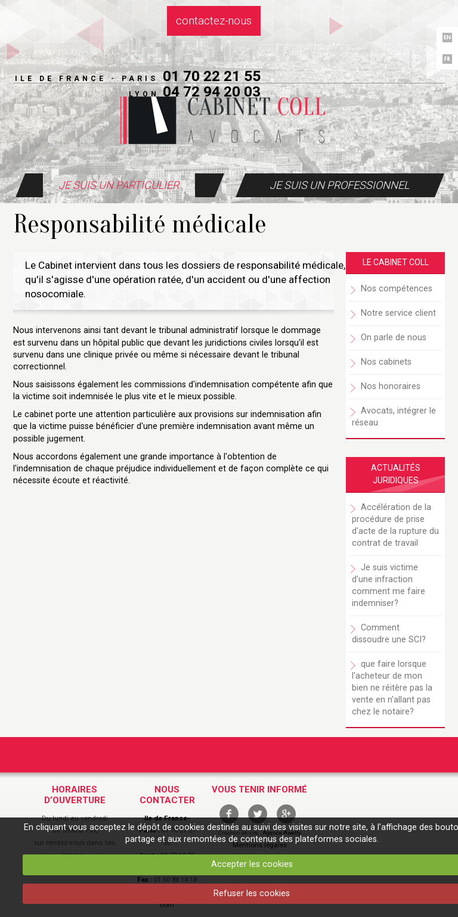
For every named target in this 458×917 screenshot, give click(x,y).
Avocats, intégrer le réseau (394, 417)
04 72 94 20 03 (212, 91)
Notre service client (398, 313)
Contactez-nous (214, 20)
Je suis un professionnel (339, 185)
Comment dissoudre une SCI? (389, 634)
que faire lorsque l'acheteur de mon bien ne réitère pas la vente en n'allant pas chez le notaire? (392, 688)
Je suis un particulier (118, 185)
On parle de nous (393, 337)
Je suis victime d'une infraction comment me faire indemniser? (388, 585)
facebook (229, 813)
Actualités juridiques (395, 474)
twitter (257, 813)
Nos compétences (396, 289)
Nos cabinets (386, 362)
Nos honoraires (390, 386)
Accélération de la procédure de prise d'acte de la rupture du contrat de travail (395, 525)
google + (286, 813)
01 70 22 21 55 (212, 76)
